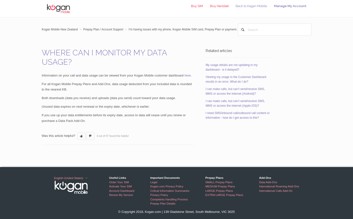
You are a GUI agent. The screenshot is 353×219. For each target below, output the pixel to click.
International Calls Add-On (275, 190)
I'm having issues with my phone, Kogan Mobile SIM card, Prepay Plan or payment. (183, 29)
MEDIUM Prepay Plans (220, 186)
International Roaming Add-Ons (279, 186)
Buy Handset (219, 6)
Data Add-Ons (268, 182)
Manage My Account (290, 6)
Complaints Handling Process (169, 199)
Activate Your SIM (120, 186)
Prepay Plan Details (163, 203)
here (187, 75)
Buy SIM (197, 6)
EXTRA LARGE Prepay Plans (224, 194)
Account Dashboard (121, 190)
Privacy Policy (159, 194)
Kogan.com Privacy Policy (166, 186)
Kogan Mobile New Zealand (60, 29)
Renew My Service (121, 194)
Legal (153, 182)
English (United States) (69, 178)
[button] (81, 136)
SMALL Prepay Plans (219, 182)
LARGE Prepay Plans (219, 190)
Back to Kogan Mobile (251, 6)
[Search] (274, 30)
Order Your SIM (119, 182)
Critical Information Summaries (169, 190)
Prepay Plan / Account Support (103, 29)
